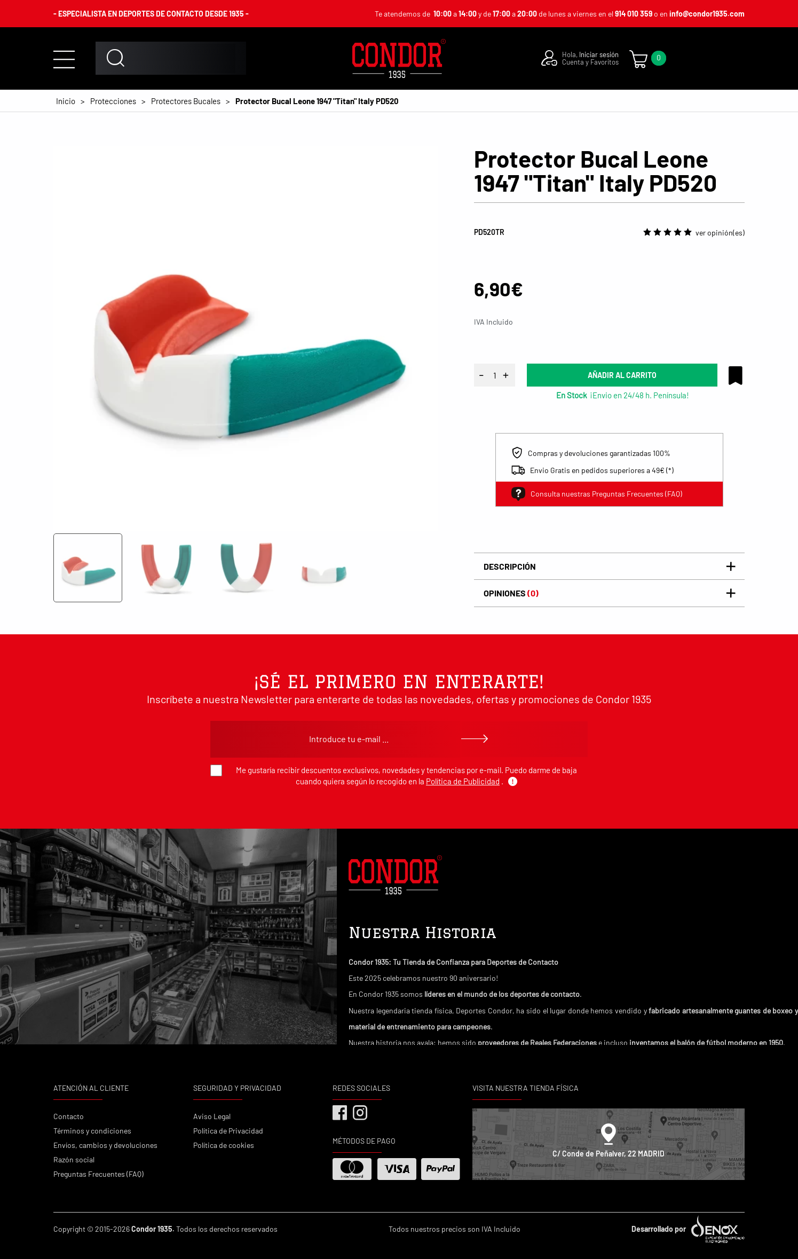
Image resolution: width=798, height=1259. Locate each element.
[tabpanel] (245, 338)
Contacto (68, 1116)
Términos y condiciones (92, 1130)
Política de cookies (223, 1145)
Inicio (65, 101)
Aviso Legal (212, 1116)
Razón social (73, 1159)
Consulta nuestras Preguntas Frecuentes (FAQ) (596, 494)
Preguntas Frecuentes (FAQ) (98, 1173)
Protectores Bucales (185, 101)
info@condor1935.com (707, 13)
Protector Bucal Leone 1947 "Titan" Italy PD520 (317, 101)
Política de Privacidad (228, 1130)
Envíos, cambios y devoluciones (105, 1145)
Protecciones (113, 101)
